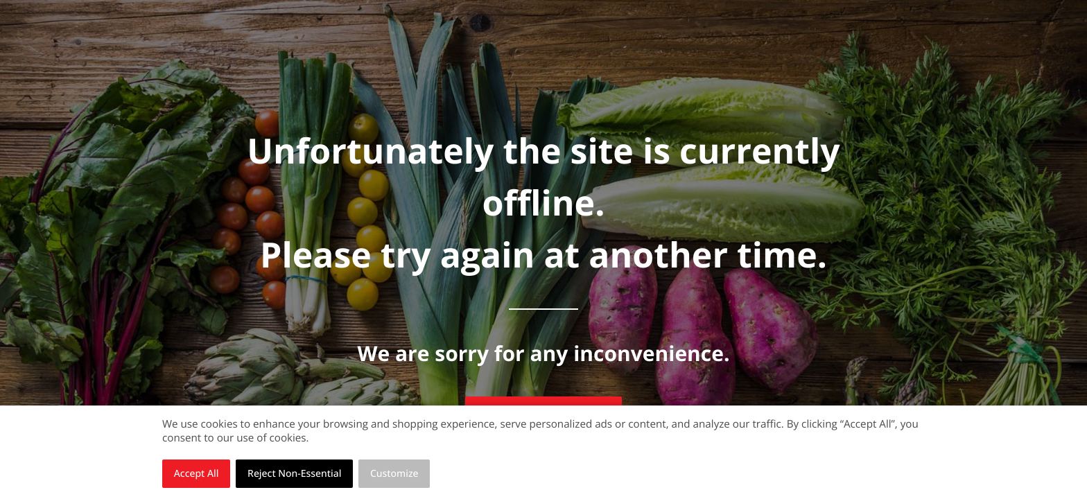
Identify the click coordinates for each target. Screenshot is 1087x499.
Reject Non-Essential (294, 473)
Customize (394, 473)
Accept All (196, 473)
